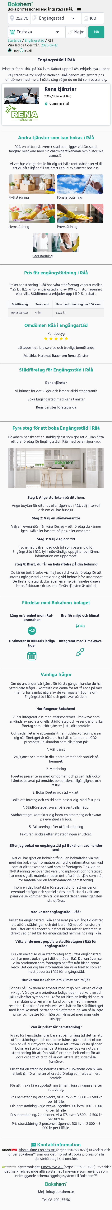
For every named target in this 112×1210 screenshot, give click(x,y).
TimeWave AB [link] (52, 1167)
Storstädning (43, 256)
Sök (96, 32)
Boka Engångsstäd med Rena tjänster (56, 399)
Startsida (15, 41)
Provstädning (67, 227)
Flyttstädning (19, 198)
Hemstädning (19, 227)
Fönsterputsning (69, 198)
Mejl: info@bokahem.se (56, 1192)
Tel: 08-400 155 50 (56, 1200)
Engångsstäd (35, 41)
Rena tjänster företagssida (56, 407)
